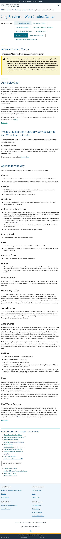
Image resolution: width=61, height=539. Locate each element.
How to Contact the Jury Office (13, 435)
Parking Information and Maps (12, 451)
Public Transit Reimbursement (12, 459)
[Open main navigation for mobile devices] (58, 5)
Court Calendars (36, 490)
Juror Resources (40, 31)
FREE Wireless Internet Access (13, 449)
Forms (33, 494)
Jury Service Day (21, 35)
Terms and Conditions (38, 516)
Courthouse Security (10, 456)
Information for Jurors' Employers (43, 27)
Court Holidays (36, 505)
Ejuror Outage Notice (22, 27)
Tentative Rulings (37, 512)
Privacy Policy (36, 509)
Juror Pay (6, 454)
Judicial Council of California (30, 1)
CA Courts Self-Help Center (9, 505)
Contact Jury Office (39, 23)
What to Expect (8, 444)
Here (15, 119)
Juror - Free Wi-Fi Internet (24, 31)
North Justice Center (10, 473)
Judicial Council (5, 509)
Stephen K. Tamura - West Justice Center (15, 471)
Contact (3, 494)
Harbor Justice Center (10, 476)
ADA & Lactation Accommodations (14, 442)
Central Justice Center (10, 468)
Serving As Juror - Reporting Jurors (26, 39)
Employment (5, 497)
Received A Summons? (37, 35)
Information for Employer (11, 439)
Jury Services (25, 157)
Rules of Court (36, 497)
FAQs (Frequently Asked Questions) (14, 437)
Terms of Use (24, 537)
